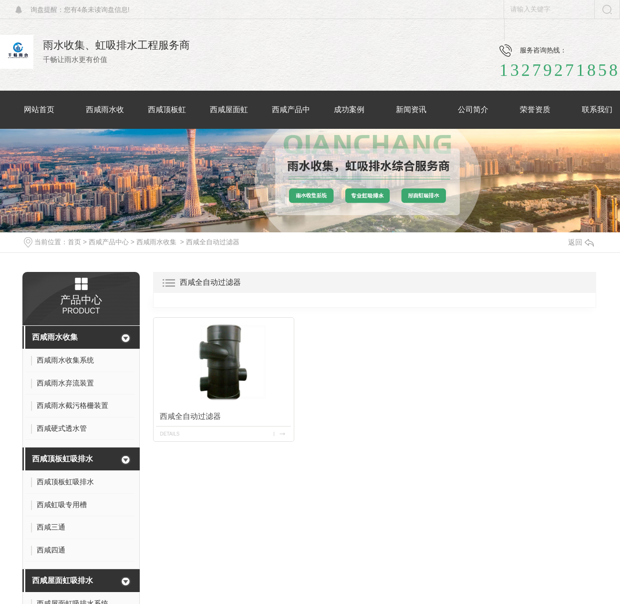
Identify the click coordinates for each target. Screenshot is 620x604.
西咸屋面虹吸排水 (62, 580)
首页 (74, 242)
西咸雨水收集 (156, 242)
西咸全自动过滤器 (212, 242)
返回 (581, 242)
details (169, 434)
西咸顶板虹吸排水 (62, 459)
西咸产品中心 (109, 242)
